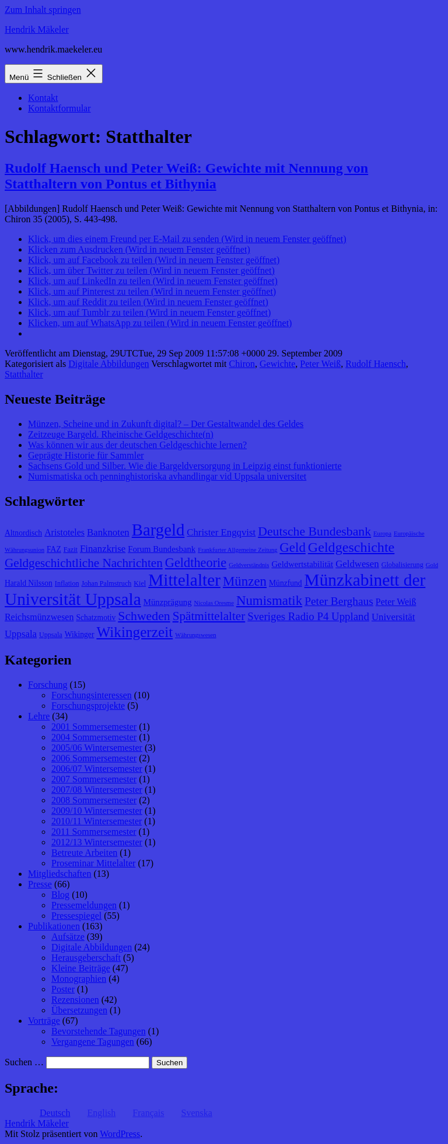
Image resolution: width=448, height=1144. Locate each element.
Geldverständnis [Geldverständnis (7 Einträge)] (249, 565)
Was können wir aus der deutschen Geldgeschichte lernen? (137, 445)
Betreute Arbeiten (84, 853)
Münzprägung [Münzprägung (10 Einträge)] (168, 602)
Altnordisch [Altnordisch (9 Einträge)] (23, 533)
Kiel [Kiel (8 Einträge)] (140, 583)
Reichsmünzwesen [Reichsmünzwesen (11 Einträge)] (39, 617)
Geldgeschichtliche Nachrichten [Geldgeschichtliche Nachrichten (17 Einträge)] (84, 563)
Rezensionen (75, 1000)
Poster (63, 989)
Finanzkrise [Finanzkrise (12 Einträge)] (102, 548)
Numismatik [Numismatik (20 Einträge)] (269, 600)
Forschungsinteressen (91, 695)
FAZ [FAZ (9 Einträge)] (54, 549)
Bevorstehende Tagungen (98, 1031)
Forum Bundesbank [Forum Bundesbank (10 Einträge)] (161, 549)
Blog (60, 895)
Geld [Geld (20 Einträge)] (292, 547)
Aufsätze (68, 937)
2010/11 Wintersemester (96, 821)
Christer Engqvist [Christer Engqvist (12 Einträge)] (221, 532)
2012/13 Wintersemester (96, 842)
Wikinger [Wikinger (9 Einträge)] (79, 634)
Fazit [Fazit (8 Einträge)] (71, 549)
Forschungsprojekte (88, 706)
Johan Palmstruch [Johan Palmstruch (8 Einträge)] (107, 583)
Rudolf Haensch (375, 364)
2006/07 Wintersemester (96, 769)
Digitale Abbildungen (108, 364)
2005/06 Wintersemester (96, 748)
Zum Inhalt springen (43, 10)
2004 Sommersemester (93, 737)
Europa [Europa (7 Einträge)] (382, 533)
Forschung (48, 685)
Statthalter (24, 374)
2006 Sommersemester (93, 758)
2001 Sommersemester (93, 727)
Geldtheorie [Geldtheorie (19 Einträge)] (195, 562)
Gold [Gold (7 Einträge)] (432, 565)
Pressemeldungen (84, 905)
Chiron (242, 364)
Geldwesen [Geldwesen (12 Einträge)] (357, 563)
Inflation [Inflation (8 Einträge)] (67, 583)
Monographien (78, 979)
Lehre (39, 716)
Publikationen (54, 926)
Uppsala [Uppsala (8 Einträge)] (50, 635)
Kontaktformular (59, 108)
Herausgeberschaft (86, 958)
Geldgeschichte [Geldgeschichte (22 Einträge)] (351, 547)
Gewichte (277, 364)
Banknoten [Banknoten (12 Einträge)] (108, 532)
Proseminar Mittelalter (93, 863)
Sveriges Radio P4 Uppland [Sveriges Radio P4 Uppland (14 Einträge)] (308, 616)
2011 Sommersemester (93, 832)
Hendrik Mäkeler (37, 29)
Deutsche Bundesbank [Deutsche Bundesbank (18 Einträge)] (314, 531)
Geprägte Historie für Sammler (86, 455)
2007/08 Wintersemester (96, 790)
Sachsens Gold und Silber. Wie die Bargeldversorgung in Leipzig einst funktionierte (184, 466)
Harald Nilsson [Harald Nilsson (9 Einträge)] (28, 583)
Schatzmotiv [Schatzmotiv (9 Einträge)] (96, 617)
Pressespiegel (76, 916)
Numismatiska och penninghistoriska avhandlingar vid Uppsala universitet (167, 476)
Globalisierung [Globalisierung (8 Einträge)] (403, 565)
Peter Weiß (320, 364)
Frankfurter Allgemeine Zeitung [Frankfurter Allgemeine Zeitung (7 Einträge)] (237, 550)
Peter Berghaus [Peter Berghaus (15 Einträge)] (338, 601)
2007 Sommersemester (93, 779)
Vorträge (44, 1021)
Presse (40, 884)
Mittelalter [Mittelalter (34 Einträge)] (184, 580)
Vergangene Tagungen (92, 1042)
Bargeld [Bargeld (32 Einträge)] (158, 529)
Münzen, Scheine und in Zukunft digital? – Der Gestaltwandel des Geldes (165, 424)
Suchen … (24, 1062)
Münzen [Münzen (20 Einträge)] (245, 581)
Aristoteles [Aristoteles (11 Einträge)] (64, 532)
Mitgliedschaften (59, 874)
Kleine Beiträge (80, 968)
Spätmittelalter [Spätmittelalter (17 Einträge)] (209, 616)
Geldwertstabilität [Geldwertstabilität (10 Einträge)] (302, 564)
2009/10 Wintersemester (96, 811)
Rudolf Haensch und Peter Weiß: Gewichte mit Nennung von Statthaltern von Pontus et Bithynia (186, 175)
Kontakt (43, 98)
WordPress (120, 1134)
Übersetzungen (79, 1010)
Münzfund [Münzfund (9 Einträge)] (285, 583)
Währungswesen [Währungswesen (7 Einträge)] (195, 635)
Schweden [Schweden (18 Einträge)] (144, 616)
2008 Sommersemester (93, 800)
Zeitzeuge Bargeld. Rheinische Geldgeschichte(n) (121, 434)
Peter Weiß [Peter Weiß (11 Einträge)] (396, 602)
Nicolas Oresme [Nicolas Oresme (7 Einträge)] (214, 603)
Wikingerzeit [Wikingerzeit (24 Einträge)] (134, 632)
